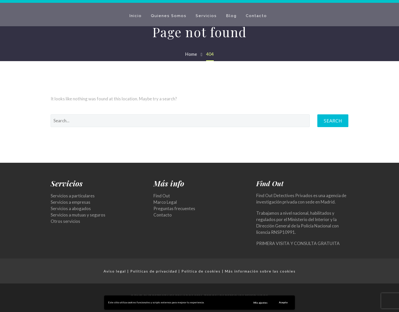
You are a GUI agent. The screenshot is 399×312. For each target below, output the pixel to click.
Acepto (283, 302)
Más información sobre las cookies (260, 271)
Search (333, 120)
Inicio (135, 16)
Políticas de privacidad (153, 271)
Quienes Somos (169, 16)
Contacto (256, 16)
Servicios (206, 16)
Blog (231, 16)
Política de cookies (201, 271)
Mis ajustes (260, 302)
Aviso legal (115, 271)
